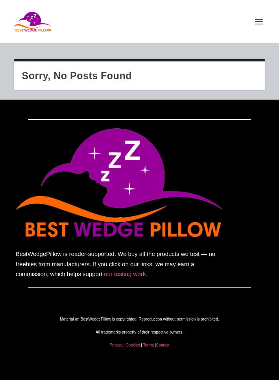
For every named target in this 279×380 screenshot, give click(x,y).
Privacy (115, 345)
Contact (162, 345)
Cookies (133, 345)
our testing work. (125, 274)
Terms (149, 345)
